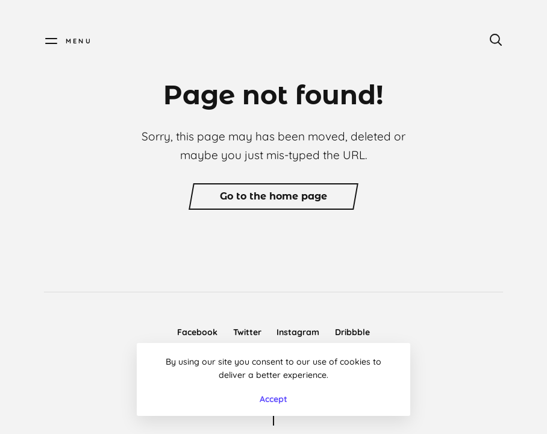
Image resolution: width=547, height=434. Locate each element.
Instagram (298, 332)
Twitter (247, 332)
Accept (273, 399)
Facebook (197, 332)
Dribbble (352, 332)
